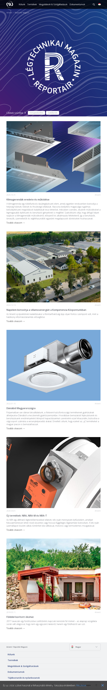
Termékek (32, 4)
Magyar (76, 647)
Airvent (9, 13)
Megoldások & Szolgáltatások (53, 4)
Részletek (81, 685)
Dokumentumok (77, 4)
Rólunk (22, 4)
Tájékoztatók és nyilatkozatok (24, 677)
